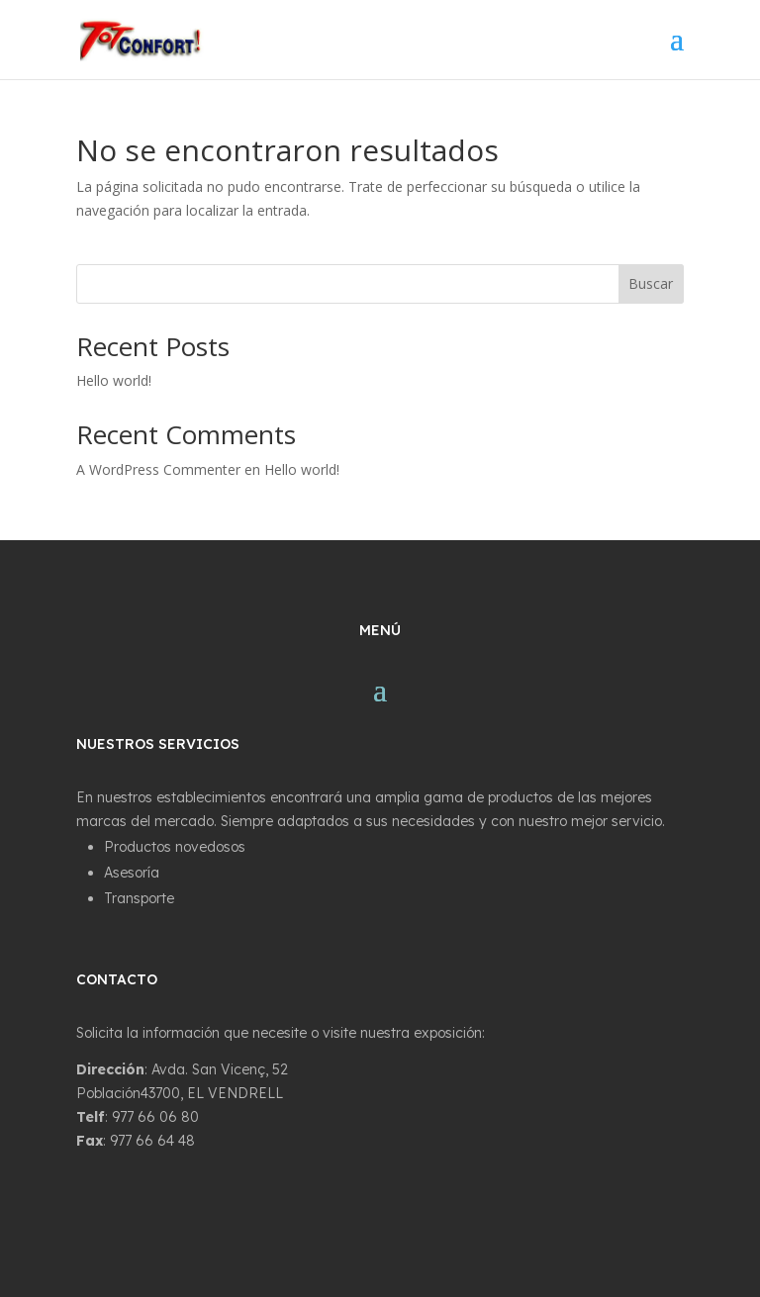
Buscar (650, 283)
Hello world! (113, 380)
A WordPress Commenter (158, 469)
